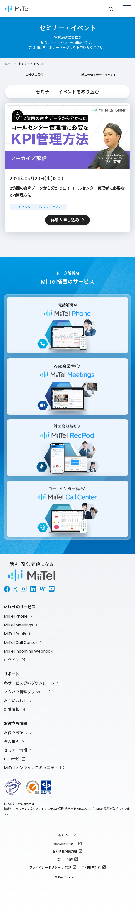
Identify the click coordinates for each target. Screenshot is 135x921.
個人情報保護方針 (64, 851)
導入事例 (11, 741)
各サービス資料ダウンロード (29, 683)
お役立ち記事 (15, 733)
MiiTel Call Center (20, 642)
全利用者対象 (91, 867)
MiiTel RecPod (17, 633)
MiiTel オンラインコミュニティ (31, 767)
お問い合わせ (15, 700)
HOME (8, 64)
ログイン (11, 660)
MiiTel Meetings (18, 625)
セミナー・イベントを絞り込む (67, 92)
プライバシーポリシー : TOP (50, 867)
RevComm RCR (65, 843)
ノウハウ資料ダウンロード (27, 692)
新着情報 (11, 709)
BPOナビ (12, 759)
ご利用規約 (65, 859)
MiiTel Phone (16, 616)
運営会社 (64, 835)
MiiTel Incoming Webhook (28, 651)
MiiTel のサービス (19, 607)
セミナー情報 (15, 750)
